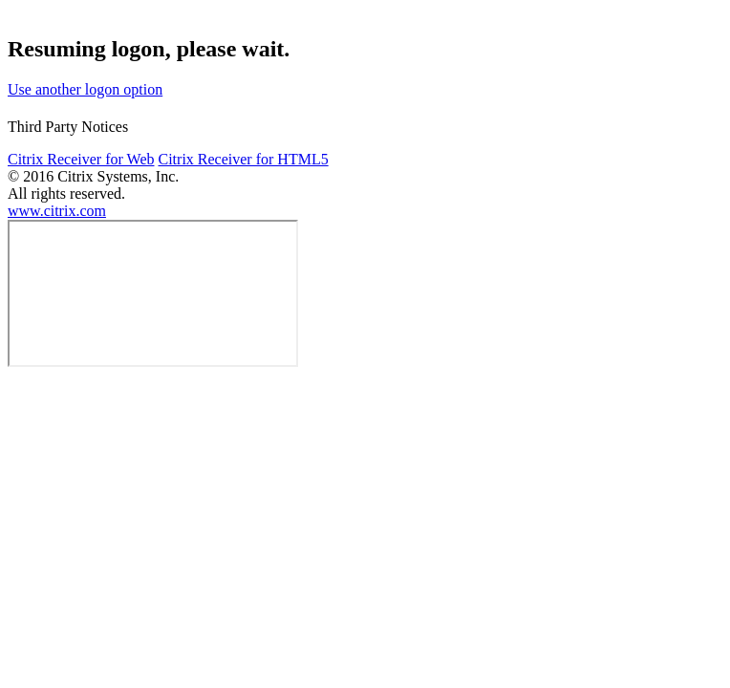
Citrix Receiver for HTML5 (243, 159)
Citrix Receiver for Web (81, 159)
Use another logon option (85, 89)
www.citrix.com (57, 211)
